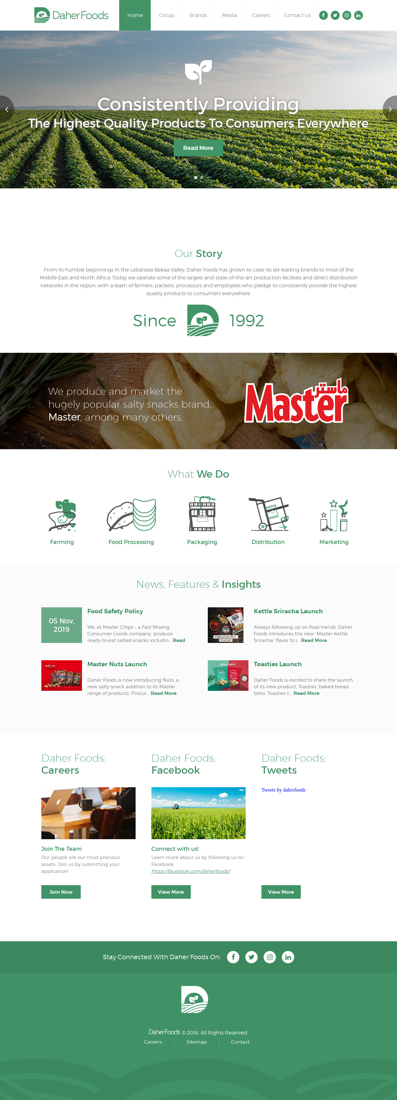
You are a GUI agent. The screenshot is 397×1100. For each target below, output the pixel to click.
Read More (198, 148)
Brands (198, 15)
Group (166, 15)
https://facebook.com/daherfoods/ (190, 871)
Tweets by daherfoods (283, 790)
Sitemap (197, 1042)
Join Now (61, 892)
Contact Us (297, 15)
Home (135, 15)
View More (171, 892)
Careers (261, 15)
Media (229, 15)
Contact (240, 1042)
